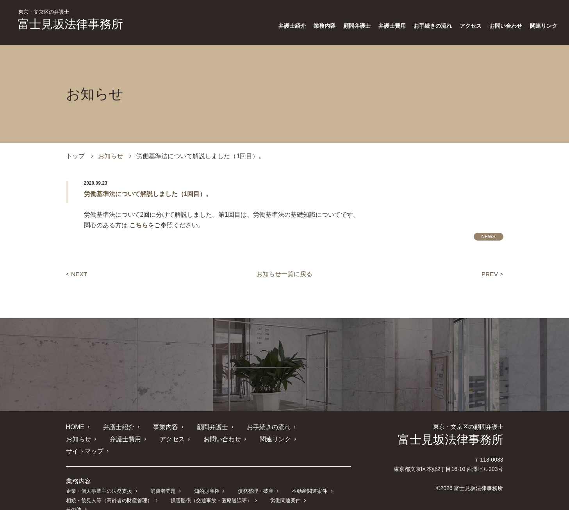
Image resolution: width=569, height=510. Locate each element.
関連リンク (543, 26)
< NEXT (77, 274)
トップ (75, 156)
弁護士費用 (392, 26)
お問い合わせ (505, 26)
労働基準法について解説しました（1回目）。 (148, 194)
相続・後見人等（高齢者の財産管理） (109, 488)
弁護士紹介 (292, 26)
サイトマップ (283, 439)
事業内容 (165, 427)
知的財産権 (206, 479)
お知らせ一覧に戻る (284, 274)
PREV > (492, 274)
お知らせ (110, 156)
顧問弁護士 (357, 26)
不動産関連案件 (308, 479)
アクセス (471, 26)
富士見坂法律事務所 (70, 19)
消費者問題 (162, 479)
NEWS (489, 236)
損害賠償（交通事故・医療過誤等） (211, 488)
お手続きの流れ (433, 26)
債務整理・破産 (255, 479)
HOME (75, 427)
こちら (138, 225)
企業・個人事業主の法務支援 (99, 479)
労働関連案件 (285, 488)
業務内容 (324, 26)
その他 (326, 488)
